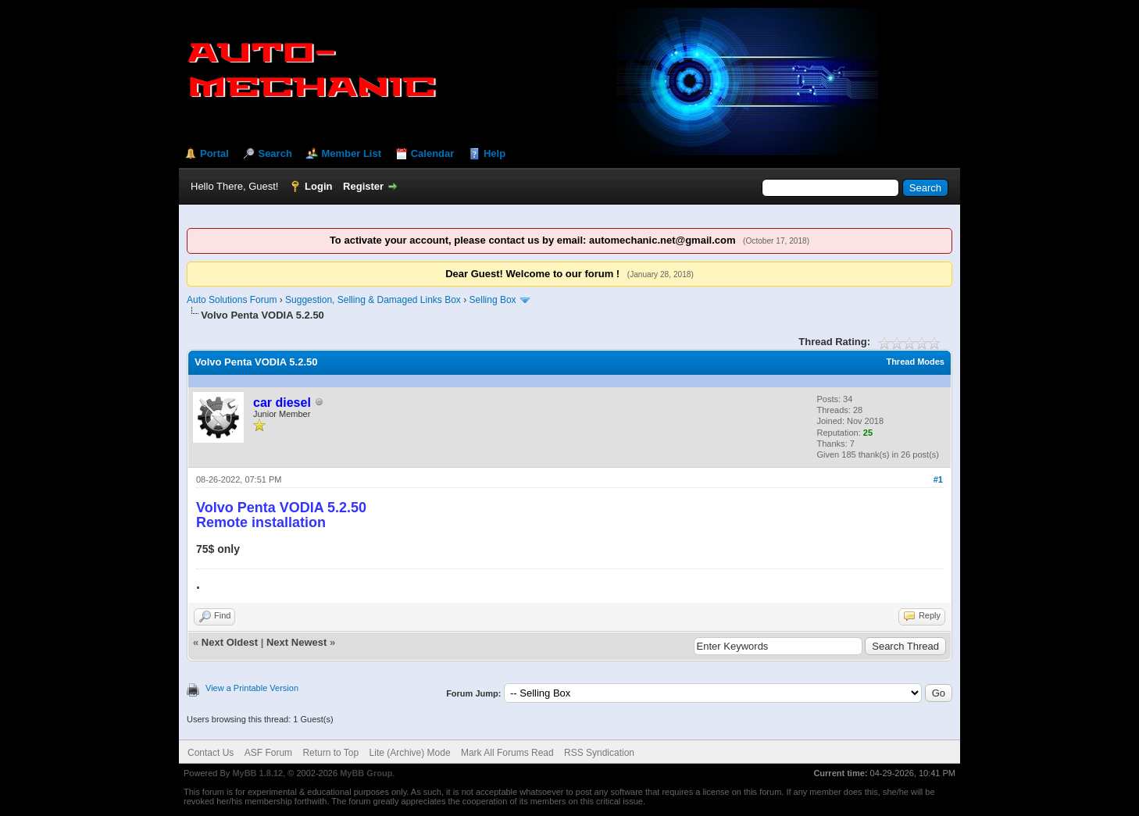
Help (494, 153)
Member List (351, 153)
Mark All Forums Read (507, 752)
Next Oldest (230, 642)
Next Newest (296, 642)
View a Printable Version (251, 688)
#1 (938, 479)
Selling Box (493, 299)
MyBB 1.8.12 (257, 773)
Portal (214, 153)
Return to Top (330, 752)
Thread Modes (915, 361)
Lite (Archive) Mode (410, 752)
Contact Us (210, 752)
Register (363, 186)
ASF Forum (268, 752)
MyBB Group (366, 773)
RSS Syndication (599, 752)
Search (274, 153)
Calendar (433, 153)
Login (318, 186)
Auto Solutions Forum (232, 299)
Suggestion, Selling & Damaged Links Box (373, 299)
